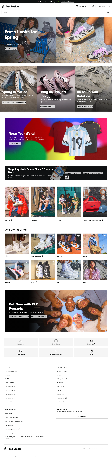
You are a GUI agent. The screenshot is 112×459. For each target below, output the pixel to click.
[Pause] (98, 58)
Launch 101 (61, 394)
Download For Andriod (92, 173)
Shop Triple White (85, 106)
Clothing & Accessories (93, 220)
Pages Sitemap (9, 382)
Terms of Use (9, 413)
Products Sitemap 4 (11, 398)
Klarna (59, 390)
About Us (7, 367)
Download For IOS (73, 173)
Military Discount (62, 379)
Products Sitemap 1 (10, 386)
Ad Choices (9, 433)
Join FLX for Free (38, 316)
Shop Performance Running (14, 102)
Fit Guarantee (61, 402)
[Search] (53, 12)
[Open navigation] (108, 12)
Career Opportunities (11, 371)
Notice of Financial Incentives (13, 421)
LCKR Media (8, 379)
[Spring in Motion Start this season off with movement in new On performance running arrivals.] (18, 89)
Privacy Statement (11, 417)
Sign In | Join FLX (98, 6)
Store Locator (62, 398)
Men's (8, 220)
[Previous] (3, 1)
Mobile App (60, 382)
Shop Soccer (15, 143)
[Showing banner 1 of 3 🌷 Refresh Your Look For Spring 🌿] (56, 2)
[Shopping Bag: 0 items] (108, 6)
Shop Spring (10, 49)
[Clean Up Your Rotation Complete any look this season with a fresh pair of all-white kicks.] (93, 89)
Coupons (59, 375)
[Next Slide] (107, 58)
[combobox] (53, 12)
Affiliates (7, 375)
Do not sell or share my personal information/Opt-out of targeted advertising (24, 437)
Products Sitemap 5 (11, 402)
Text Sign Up (60, 386)
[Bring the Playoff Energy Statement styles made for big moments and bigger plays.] (56, 89)
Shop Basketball (47, 106)
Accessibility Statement (12, 429)
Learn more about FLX (19, 316)
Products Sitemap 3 (11, 394)
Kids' (61, 220)
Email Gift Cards (61, 367)
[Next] (109, 1)
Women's (36, 220)
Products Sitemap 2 (11, 390)
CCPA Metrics (9, 425)
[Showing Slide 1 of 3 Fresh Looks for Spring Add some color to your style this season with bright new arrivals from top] (56, 40)
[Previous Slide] (102, 58)
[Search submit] (103, 12)
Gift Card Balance (63, 371)
